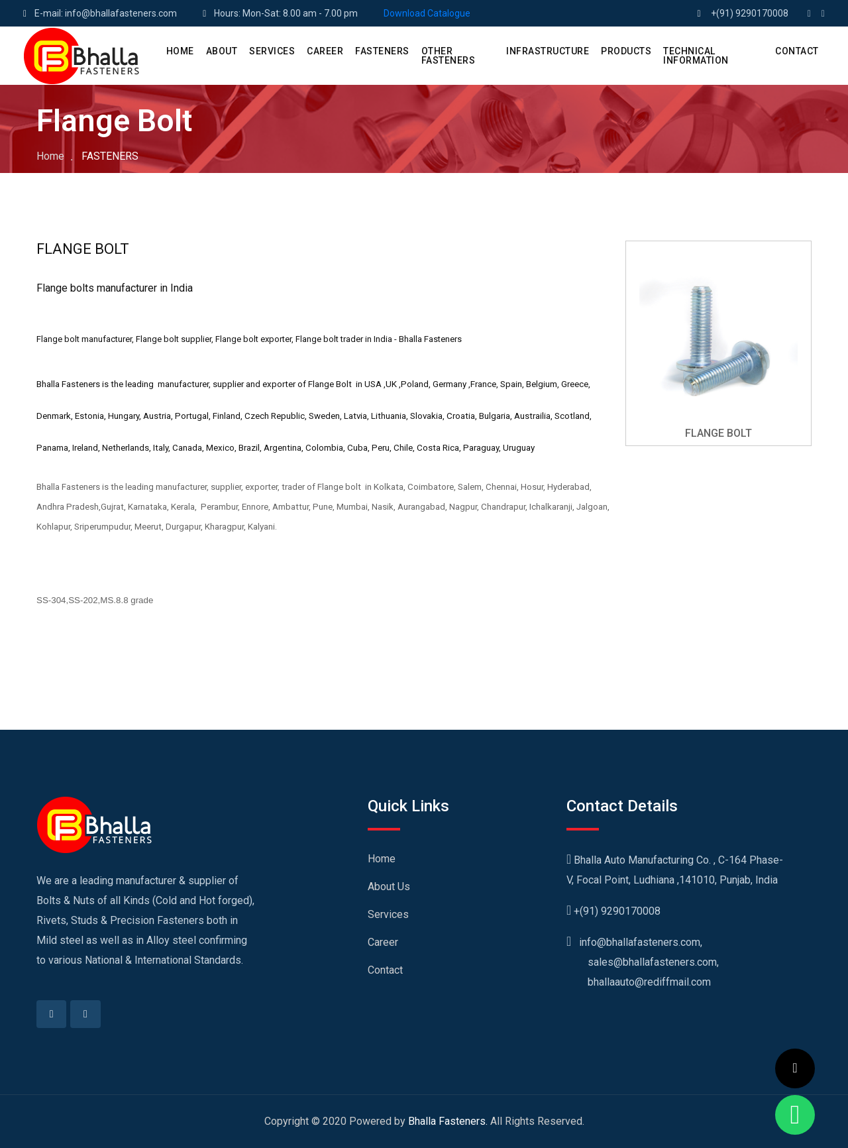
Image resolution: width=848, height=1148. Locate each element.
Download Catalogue (427, 13)
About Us (389, 886)
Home (50, 156)
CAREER (325, 51)
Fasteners (382, 51)
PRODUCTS (626, 51)
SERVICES (272, 51)
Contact (385, 970)
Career (383, 942)
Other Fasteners (448, 56)
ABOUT (222, 51)
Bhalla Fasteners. (448, 1121)
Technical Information (696, 56)
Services (388, 914)
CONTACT (797, 51)
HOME (180, 51)
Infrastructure (547, 51)
